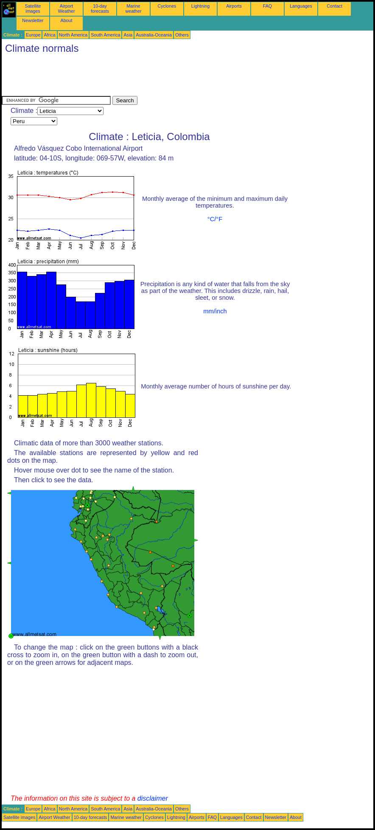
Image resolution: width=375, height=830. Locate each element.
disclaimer (152, 798)
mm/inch (215, 311)
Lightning (200, 5)
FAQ (267, 5)
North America (73, 34)
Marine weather (134, 8)
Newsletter (32, 20)
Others (182, 34)
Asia (127, 34)
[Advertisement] (156, 77)
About (67, 20)
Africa (49, 34)
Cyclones (167, 5)
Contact (334, 5)
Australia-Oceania (154, 34)
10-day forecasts (100, 8)
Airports (234, 5)
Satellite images (33, 8)
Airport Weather (66, 8)
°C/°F (214, 219)
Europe (33, 34)
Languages (301, 5)
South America (105, 34)
